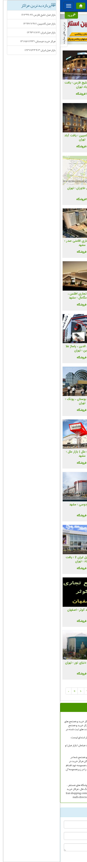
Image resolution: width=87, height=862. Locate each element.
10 (21, 691)
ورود (11, 15)
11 (14, 691)
